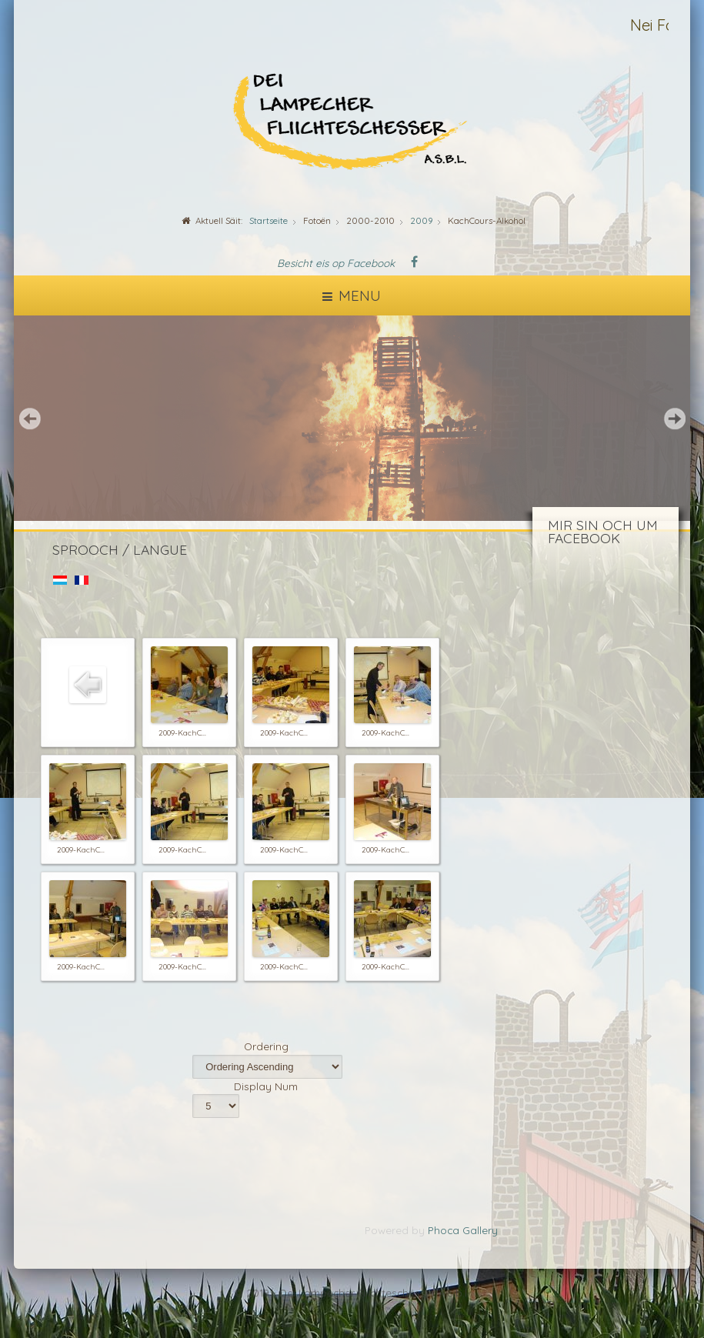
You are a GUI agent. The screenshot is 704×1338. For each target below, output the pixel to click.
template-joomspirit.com (700, 1285)
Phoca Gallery (463, 1229)
